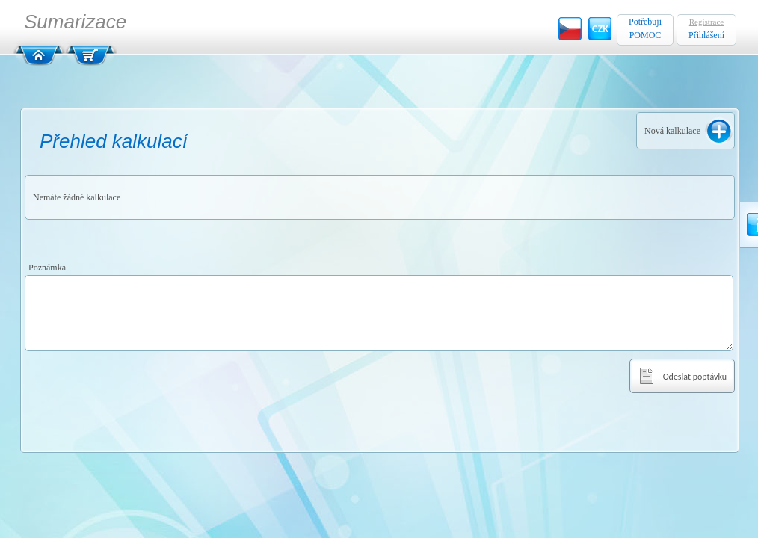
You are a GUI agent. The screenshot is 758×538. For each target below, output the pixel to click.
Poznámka (47, 267)
